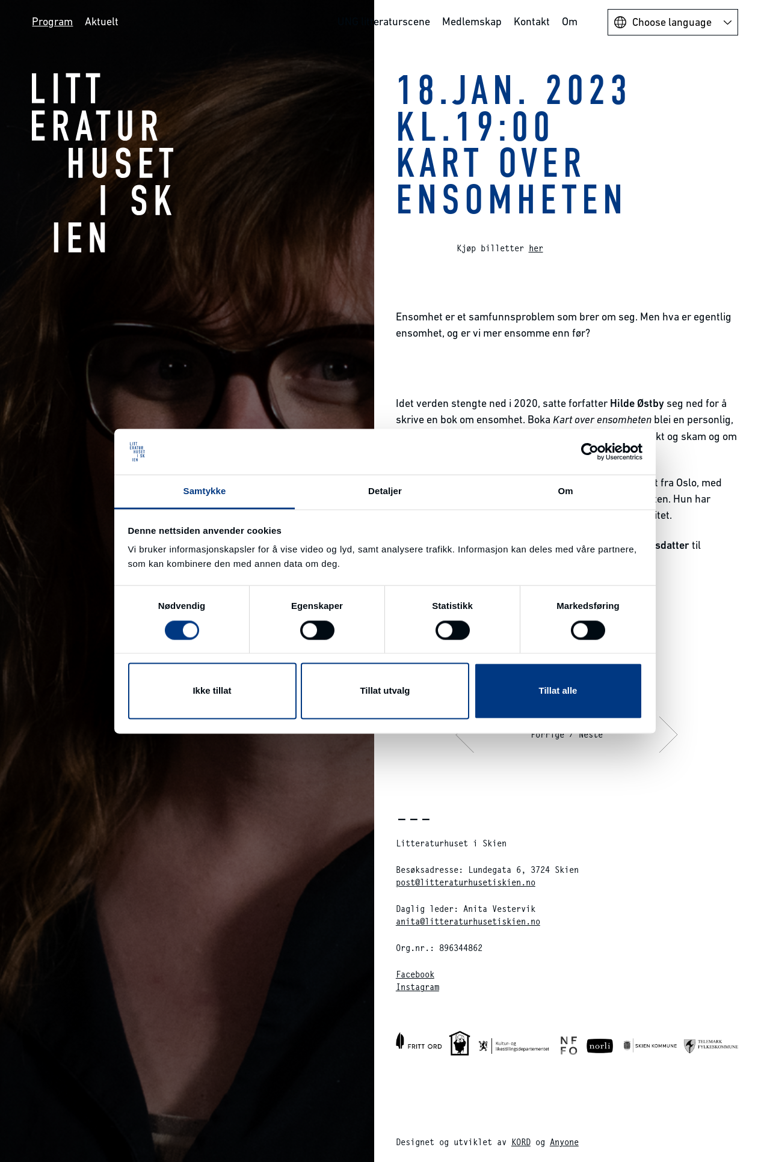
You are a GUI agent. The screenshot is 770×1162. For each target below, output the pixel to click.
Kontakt (532, 21)
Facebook (415, 974)
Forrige (547, 734)
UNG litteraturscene (383, 21)
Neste (591, 734)
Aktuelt (102, 21)
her (536, 248)
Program (52, 21)
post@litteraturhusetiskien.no (465, 882)
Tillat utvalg (385, 691)
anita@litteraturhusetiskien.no (468, 921)
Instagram (417, 987)
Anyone (564, 1142)
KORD (521, 1142)
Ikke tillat (211, 691)
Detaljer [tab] (385, 491)
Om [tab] (565, 491)
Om (570, 21)
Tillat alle (558, 691)
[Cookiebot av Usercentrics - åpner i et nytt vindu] (589, 451)
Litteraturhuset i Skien (103, 162)
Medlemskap (472, 21)
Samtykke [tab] (204, 491)
